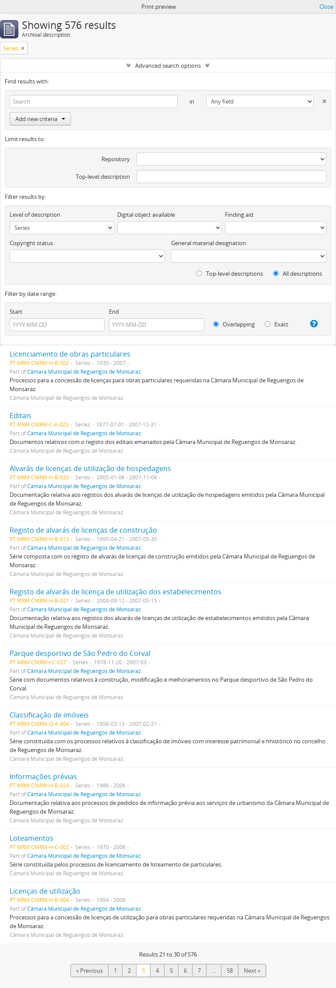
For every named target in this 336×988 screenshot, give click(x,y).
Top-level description (103, 176)
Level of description (35, 214)
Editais (21, 415)
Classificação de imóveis (49, 715)
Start (16, 311)
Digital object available (146, 214)
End (114, 311)
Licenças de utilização (45, 891)
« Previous (89, 970)
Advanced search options (168, 65)
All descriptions (297, 273)
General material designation (208, 243)
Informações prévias (43, 776)
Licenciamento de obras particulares (70, 354)
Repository (116, 159)
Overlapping (234, 324)
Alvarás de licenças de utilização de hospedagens (90, 468)
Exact (276, 324)
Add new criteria (40, 119)
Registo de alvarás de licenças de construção (83, 530)
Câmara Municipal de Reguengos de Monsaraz (84, 371)
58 (230, 970)
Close (326, 6)
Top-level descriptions (229, 273)
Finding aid (239, 214)
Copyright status (31, 243)
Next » (252, 970)
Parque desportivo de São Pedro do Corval (80, 653)
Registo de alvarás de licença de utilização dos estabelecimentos (115, 591)
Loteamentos (31, 838)
